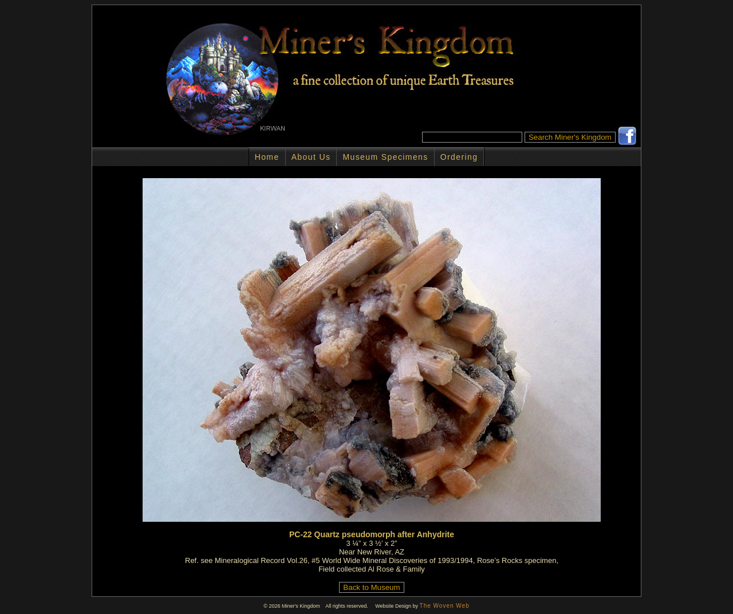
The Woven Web (445, 606)
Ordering (459, 157)
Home (267, 157)
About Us (311, 157)
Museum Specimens (385, 157)
